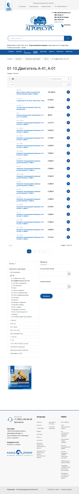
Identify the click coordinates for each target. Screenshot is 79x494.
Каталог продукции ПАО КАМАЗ (65, 447)
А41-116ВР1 (20, 136)
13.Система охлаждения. (19, 283)
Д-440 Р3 (19, 189)
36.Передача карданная (18, 302)
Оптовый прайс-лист (52, 427)
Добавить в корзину (68, 92)
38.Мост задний (16, 307)
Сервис (39, 431)
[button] (61, 6)
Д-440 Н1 (19, 159)
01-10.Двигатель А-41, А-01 (20, 281)
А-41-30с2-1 (20, 98)
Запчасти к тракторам (33, 59)
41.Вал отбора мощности (19, 312)
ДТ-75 (46, 59)
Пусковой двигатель (16, 333)
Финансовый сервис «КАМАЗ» (65, 440)
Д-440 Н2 (19, 166)
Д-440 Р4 (19, 197)
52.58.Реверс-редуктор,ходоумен (21, 317)
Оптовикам (22, 6)
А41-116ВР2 (20, 143)
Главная (11, 51)
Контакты (60, 51)
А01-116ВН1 (20, 204)
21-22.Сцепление (16, 285)
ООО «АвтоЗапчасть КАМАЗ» (65, 426)
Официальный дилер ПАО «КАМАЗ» (43, 3)
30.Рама (13, 288)
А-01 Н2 (19, 212)
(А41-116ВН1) (20, 120)
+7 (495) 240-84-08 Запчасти (61, 12)
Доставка (43, 51)
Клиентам (69, 51)
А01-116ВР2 (20, 227)
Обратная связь (46, 6)
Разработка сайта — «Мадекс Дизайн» (59, 489)
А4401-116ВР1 (20, 174)
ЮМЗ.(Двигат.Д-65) (16, 353)
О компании (27, 52)
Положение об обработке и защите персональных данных (41, 454)
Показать (46, 296)
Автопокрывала (15, 272)
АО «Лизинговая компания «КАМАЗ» (65, 434)
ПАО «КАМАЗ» (65, 422)
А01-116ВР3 (20, 235)
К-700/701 (13, 320)
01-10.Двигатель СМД (18, 278)
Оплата (51, 51)
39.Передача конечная (18, 309)
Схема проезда (33, 6)
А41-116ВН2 (20, 128)
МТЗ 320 (13, 324)
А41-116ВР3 (20, 151)
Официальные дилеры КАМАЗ (65, 461)
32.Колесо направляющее (19, 293)
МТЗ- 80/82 (13, 327)
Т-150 (12, 340)
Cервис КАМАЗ (35, 52)
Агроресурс (11, 489)
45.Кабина (14, 314)
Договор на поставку (52, 423)
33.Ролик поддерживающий (19, 295)
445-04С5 (19, 90)
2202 (18, 113)
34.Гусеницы (15, 297)
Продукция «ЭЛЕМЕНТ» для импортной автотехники (65, 468)
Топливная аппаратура (17, 347)
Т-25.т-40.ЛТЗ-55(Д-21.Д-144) (19, 343)
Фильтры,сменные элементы (19, 350)
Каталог (19, 51)
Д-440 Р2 (19, 182)
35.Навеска (14, 300)
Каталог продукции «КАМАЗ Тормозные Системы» (64, 455)
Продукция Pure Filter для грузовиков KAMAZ (65, 476)
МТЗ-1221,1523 (15, 330)
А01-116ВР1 (20, 220)
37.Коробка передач (17, 305)
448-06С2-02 (20, 105)
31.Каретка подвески (17, 290)
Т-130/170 (13, 337)
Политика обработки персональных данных (41, 445)
